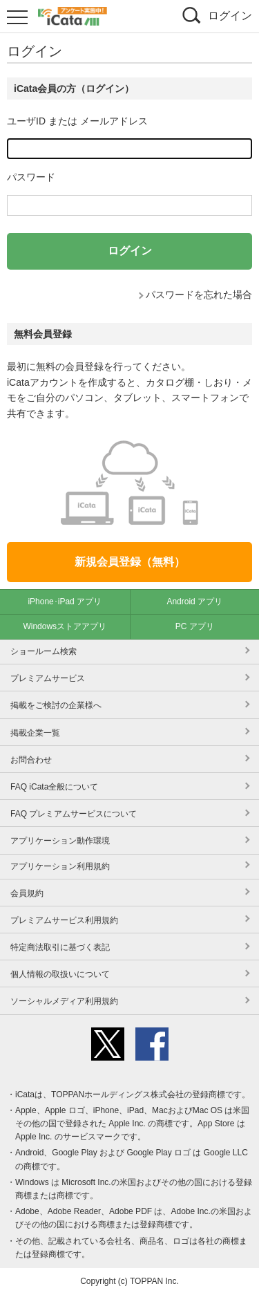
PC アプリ (194, 626)
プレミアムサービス (47, 678)
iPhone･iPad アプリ (65, 601)
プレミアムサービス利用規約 (64, 920)
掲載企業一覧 (35, 733)
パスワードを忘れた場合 (199, 294)
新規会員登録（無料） (130, 562)
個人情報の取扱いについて (60, 974)
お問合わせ (31, 760)
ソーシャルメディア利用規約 (64, 1001)
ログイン (230, 15)
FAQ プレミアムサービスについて (73, 814)
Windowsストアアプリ (64, 626)
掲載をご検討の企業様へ (56, 705)
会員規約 (27, 893)
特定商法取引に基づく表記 (60, 947)
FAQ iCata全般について (54, 787)
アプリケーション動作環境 (60, 841)
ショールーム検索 (43, 651)
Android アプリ (194, 601)
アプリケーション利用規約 (60, 866)
